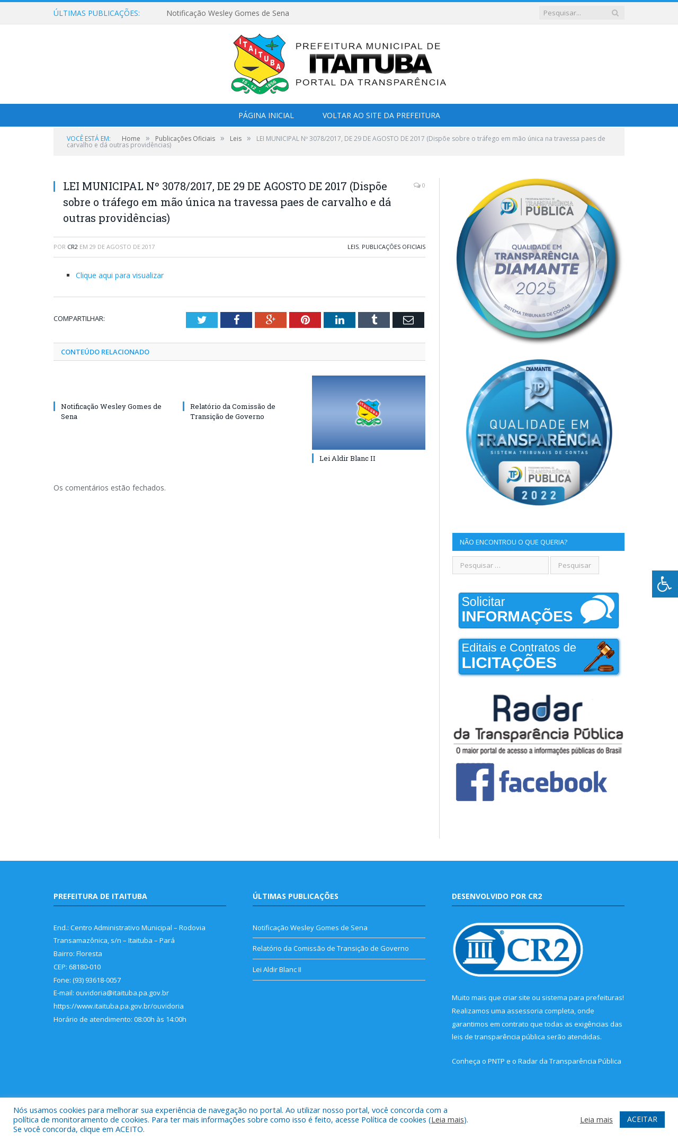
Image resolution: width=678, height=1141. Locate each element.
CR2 (72, 247)
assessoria (525, 1010)
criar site (516, 997)
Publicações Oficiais (393, 247)
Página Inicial (266, 115)
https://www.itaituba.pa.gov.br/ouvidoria (118, 1006)
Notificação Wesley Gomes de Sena (227, 13)
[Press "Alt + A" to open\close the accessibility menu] (665, 584)
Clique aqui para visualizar (120, 275)
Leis (353, 247)
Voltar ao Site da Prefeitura (381, 115)
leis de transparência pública (498, 1036)
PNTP (496, 1061)
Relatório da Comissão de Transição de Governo (232, 411)
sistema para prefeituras (582, 997)
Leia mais (447, 1119)
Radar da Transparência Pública (569, 1061)
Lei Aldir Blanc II (347, 458)
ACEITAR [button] (642, 1119)
